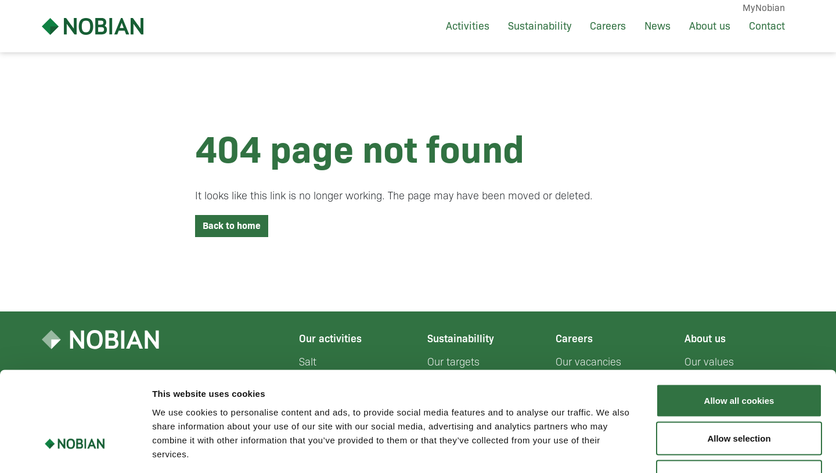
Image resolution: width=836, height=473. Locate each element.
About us (709, 26)
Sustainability (539, 26)
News (657, 26)
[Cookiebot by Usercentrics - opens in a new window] (75, 450)
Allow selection (738, 359)
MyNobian (764, 7)
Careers (608, 26)
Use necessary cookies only (739, 397)
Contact (767, 26)
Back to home (232, 225)
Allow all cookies (739, 320)
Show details (609, 450)
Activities (467, 26)
